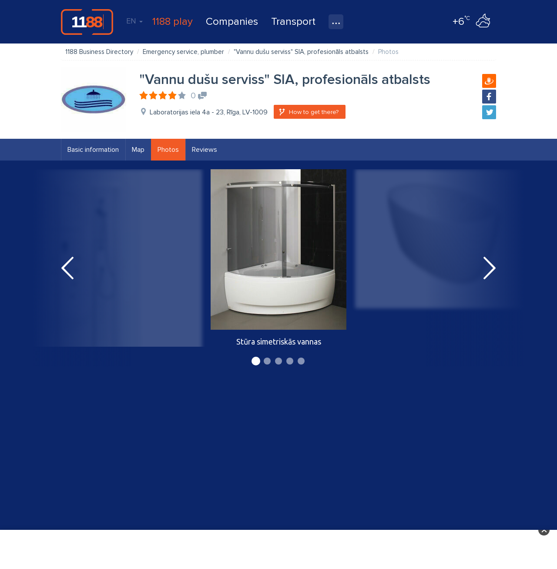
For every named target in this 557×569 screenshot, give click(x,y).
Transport (293, 21)
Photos (168, 149)
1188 (87, 22)
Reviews (204, 149)
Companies (232, 21)
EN (134, 21)
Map (138, 149)
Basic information (93, 149)
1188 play (172, 21)
